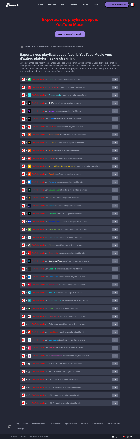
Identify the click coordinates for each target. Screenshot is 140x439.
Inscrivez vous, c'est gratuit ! (70, 34)
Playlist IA (52, 4)
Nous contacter (98, 424)
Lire (115, 79)
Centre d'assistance (38, 424)
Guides (25, 424)
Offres (85, 4)
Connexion (97, 4)
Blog (17, 424)
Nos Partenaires (55, 424)
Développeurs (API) (113, 424)
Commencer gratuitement (116, 4)
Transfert (40, 4)
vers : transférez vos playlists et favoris (56, 79)
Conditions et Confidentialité (28, 436)
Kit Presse (84, 424)
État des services (43, 436)
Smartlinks (74, 4)
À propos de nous (71, 424)
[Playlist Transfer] (13, 4)
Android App (20, 429)
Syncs (63, 4)
